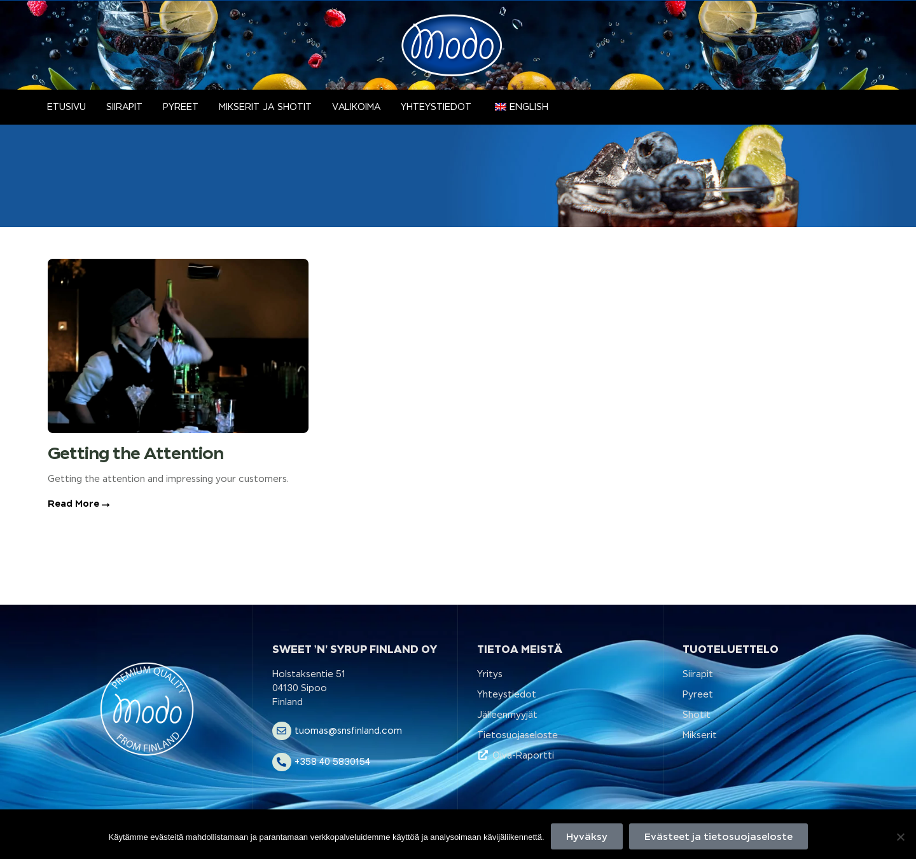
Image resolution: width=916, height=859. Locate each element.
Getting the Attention (135, 453)
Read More (78, 503)
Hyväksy (586, 836)
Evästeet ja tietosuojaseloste (718, 836)
